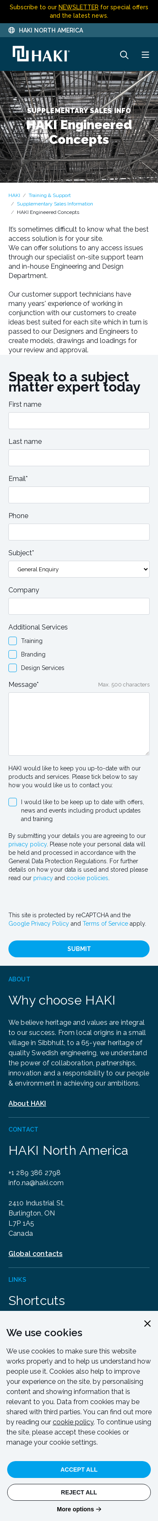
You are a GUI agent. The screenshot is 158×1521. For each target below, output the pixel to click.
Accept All (78, 1469)
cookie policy (73, 1422)
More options (75, 1509)
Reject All (79, 1492)
